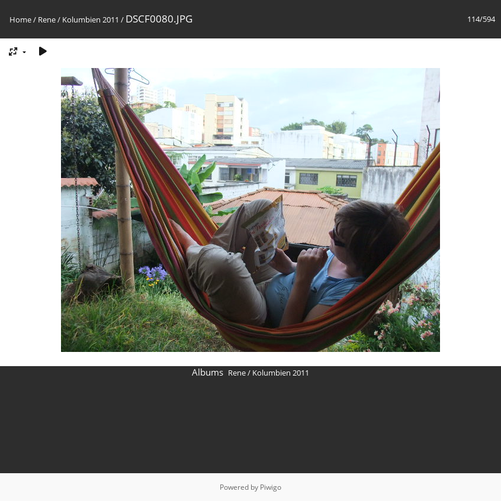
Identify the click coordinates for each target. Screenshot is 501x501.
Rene (47, 19)
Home (20, 19)
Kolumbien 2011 (90, 19)
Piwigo (270, 487)
